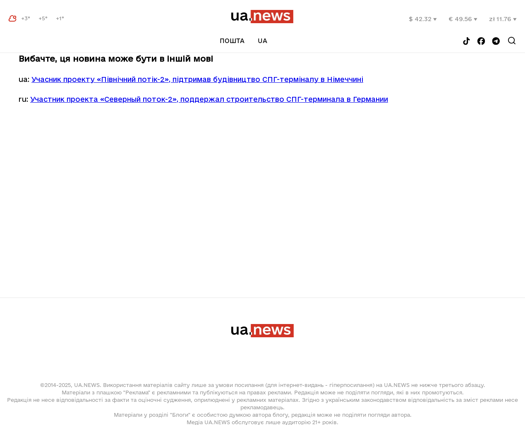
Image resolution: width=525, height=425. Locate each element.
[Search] (512, 41)
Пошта (232, 40)
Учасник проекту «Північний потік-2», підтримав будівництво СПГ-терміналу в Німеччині (197, 79)
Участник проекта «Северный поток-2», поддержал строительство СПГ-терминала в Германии (209, 99)
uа (262, 40)
